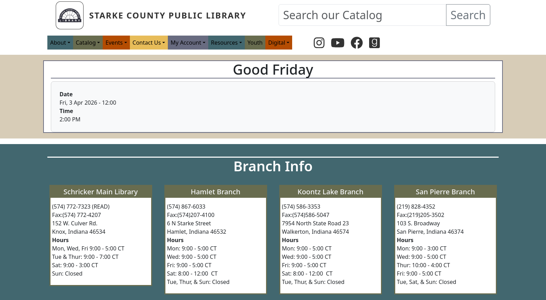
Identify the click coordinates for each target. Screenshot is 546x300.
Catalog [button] (86, 42)
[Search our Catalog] (362, 15)
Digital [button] (276, 42)
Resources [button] (224, 42)
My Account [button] (186, 42)
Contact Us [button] (147, 42)
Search (468, 14)
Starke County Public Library (167, 15)
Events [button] (114, 42)
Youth (255, 42)
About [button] (58, 42)
